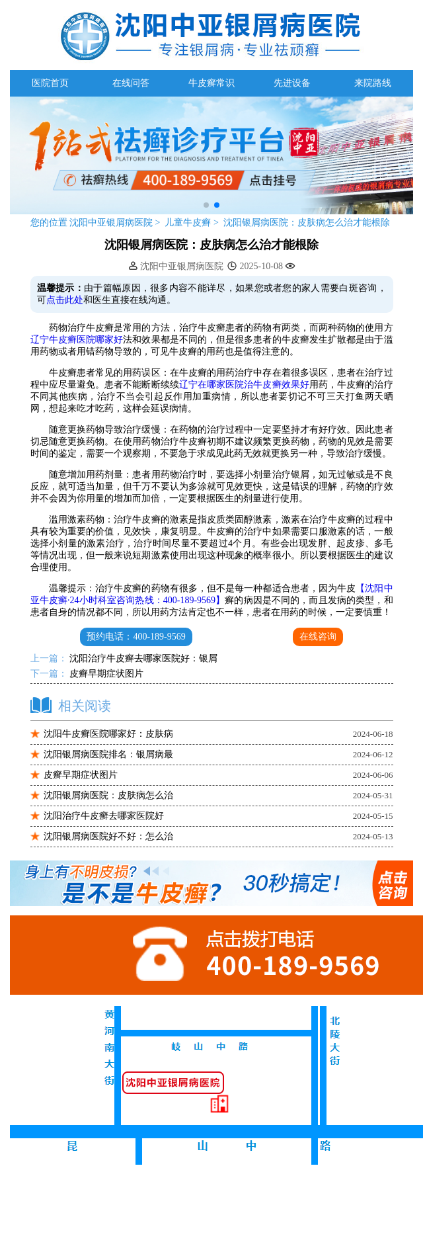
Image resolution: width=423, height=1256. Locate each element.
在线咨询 (317, 637)
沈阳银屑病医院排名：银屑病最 (108, 754)
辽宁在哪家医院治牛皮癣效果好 (244, 385)
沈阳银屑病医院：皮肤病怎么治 (108, 795)
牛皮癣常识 (211, 83)
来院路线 (372, 83)
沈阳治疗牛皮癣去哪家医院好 (104, 816)
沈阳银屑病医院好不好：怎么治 (108, 836)
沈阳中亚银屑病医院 (111, 223)
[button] (206, 205)
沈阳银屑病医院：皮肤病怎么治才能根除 (306, 223)
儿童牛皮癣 (189, 223)
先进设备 (292, 83)
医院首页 (50, 83)
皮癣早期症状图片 (105, 674)
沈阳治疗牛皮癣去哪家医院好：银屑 (142, 658)
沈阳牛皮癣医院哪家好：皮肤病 (108, 734)
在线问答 (130, 83)
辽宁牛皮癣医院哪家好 (77, 340)
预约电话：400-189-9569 (136, 637)
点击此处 (64, 300)
